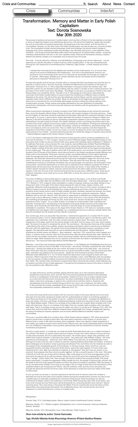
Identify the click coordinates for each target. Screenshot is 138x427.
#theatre (97, 419)
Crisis (30, 11)
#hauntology (61, 419)
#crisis (51, 419)
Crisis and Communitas (19, 4)
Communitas (69, 11)
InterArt (107, 11)
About (106, 4)
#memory (71, 419)
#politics (89, 419)
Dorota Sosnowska (74, 31)
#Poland (80, 419)
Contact (129, 4)
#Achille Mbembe (39, 419)
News (117, 4)
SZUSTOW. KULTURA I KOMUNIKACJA (77, 424)
